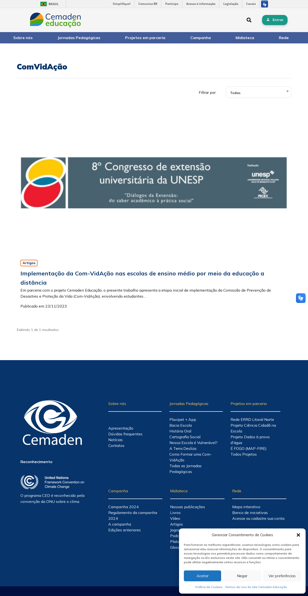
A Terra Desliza (182, 448)
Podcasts (178, 535)
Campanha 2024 (123, 506)
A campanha (119, 524)
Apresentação (120, 428)
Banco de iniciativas (250, 512)
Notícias (115, 439)
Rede (284, 37)
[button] (298, 535)
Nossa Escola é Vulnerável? (193, 442)
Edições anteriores (124, 529)
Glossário (178, 547)
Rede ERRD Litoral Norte (252, 419)
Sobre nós (23, 37)
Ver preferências (282, 576)
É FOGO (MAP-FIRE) (249, 448)
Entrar (278, 20)
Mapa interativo (246, 506)
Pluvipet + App (182, 419)
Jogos (175, 529)
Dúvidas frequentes (125, 434)
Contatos (116, 445)
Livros (175, 512)
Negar (242, 576)
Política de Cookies (209, 587)
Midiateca (245, 37)
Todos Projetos (244, 454)
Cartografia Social (184, 436)
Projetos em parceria (145, 37)
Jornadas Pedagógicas (79, 37)
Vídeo (175, 518)
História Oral (180, 431)
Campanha (200, 37)
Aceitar (203, 576)
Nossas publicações (187, 506)
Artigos (29, 263)
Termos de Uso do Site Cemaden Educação (256, 587)
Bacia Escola (180, 425)
